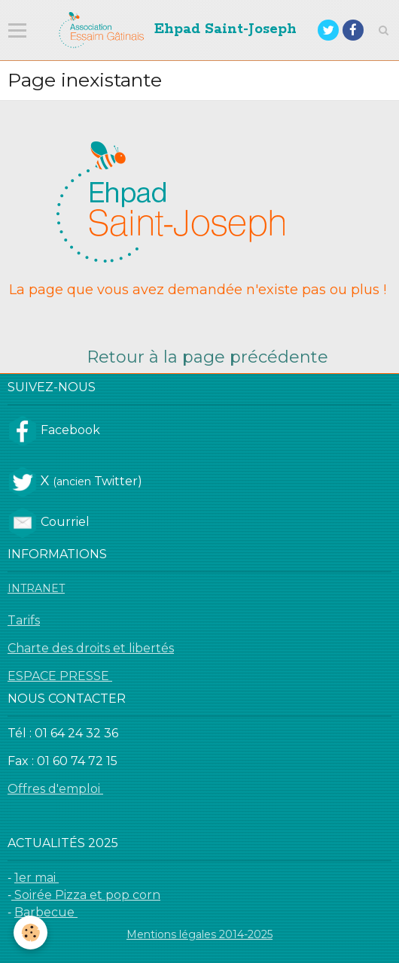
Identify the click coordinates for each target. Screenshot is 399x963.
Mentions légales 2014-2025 (199, 934)
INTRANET (36, 588)
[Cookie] (30, 932)
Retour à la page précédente (207, 357)
